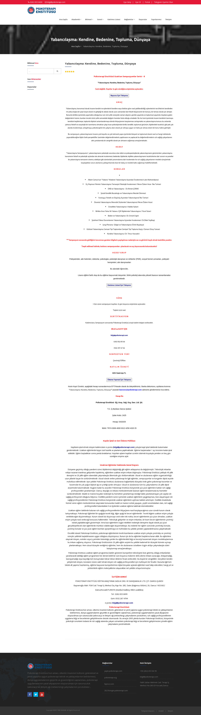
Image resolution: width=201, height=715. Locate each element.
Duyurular (143, 19)
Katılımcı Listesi (114, 19)
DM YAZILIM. (62, 710)
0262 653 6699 (36, 2)
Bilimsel (89, 19)
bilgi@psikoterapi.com (56, 2)
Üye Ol (138, 2)
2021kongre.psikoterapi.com (116, 690)
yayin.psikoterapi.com (113, 671)
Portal (147, 2)
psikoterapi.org (110, 677)
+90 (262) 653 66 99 (148, 671)
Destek (161, 711)
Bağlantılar (129, 19)
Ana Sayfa (63, 19)
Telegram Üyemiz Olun (163, 2)
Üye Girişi (127, 2)
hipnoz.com (109, 684)
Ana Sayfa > (76, 46)
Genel (100, 19)
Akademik (76, 19)
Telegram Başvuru (147, 711)
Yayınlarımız (156, 19)
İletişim (168, 19)
